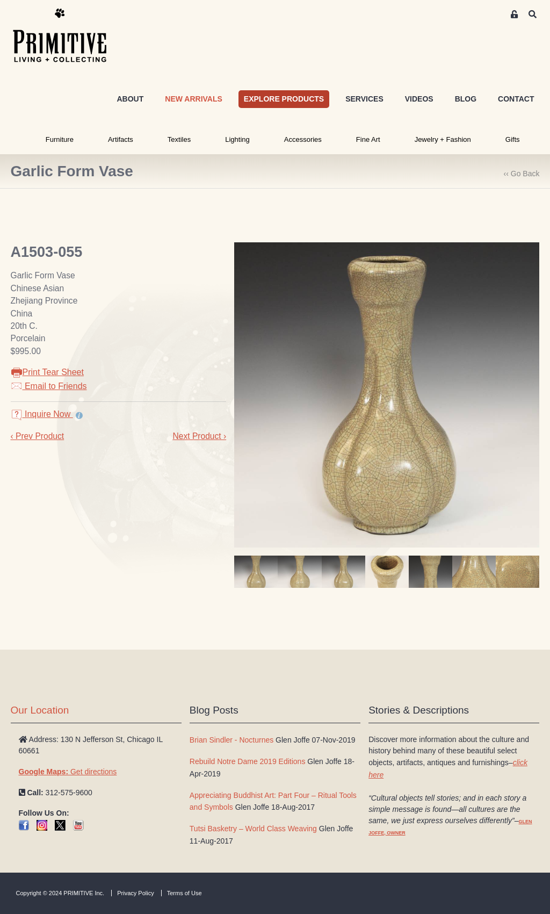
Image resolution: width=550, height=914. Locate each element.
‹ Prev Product (37, 436)
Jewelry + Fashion (443, 139)
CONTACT (516, 99)
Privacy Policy (135, 893)
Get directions (68, 771)
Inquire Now (42, 414)
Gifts (512, 139)
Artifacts (120, 139)
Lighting (237, 139)
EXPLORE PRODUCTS (284, 99)
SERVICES (364, 99)
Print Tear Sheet (47, 372)
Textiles (179, 139)
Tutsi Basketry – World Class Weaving (253, 828)
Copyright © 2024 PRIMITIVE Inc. (60, 893)
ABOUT (130, 99)
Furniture (60, 139)
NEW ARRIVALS (193, 99)
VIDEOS (419, 99)
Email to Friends (49, 386)
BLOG (465, 99)
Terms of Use (184, 893)
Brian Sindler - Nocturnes (231, 740)
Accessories (303, 139)
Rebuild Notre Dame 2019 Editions (248, 761)
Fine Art (368, 139)
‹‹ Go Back (522, 173)
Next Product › (199, 436)
